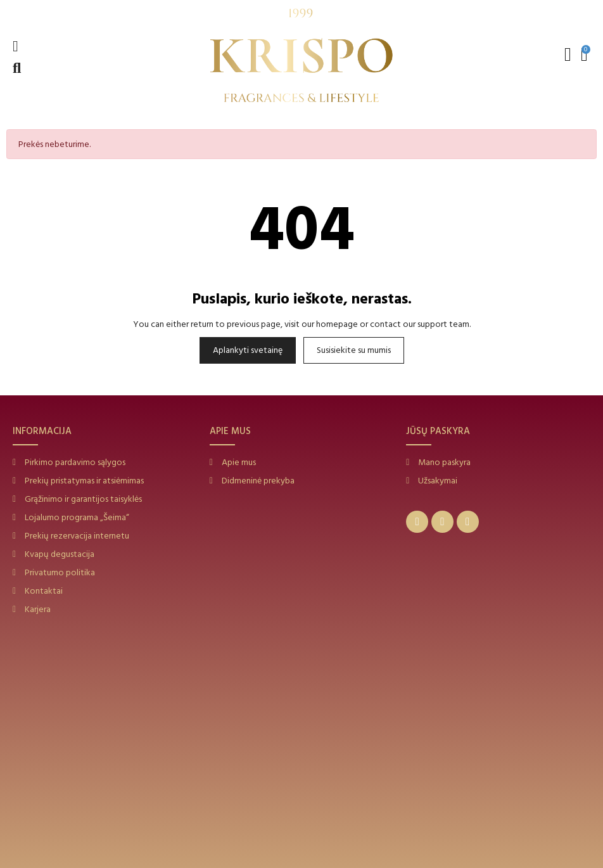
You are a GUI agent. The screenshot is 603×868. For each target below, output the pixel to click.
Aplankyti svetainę (247, 350)
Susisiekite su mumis (354, 350)
